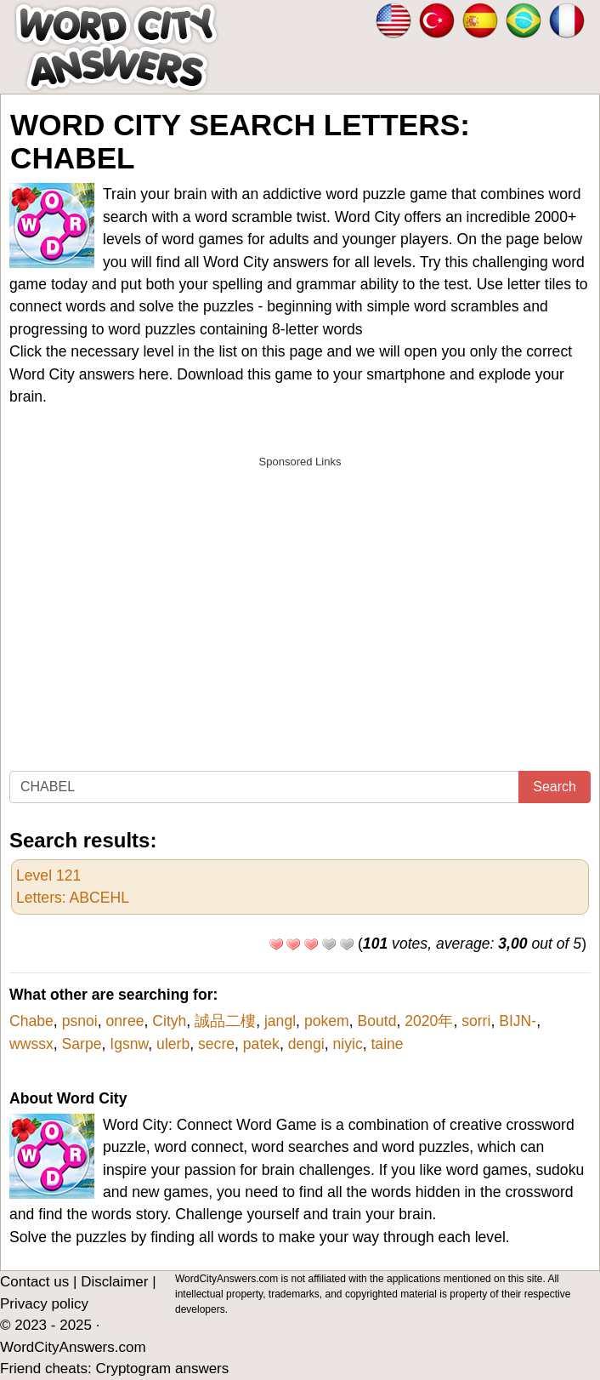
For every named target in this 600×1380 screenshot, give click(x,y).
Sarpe (82, 1043)
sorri (475, 1020)
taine (387, 1043)
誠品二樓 (225, 1020)
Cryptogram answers (162, 1368)
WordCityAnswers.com (73, 1347)
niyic (348, 1043)
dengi (306, 1043)
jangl (280, 1020)
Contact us (34, 1282)
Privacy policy (44, 1304)
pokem (326, 1020)
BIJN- (517, 1020)
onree (124, 1020)
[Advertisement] (300, 596)
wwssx (31, 1043)
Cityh (169, 1020)
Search (554, 786)
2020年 (429, 1020)
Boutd (376, 1020)
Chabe (31, 1020)
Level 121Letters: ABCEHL (72, 886)
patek (261, 1043)
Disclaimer (114, 1282)
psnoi (80, 1020)
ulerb (173, 1043)
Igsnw (129, 1043)
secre (216, 1043)
